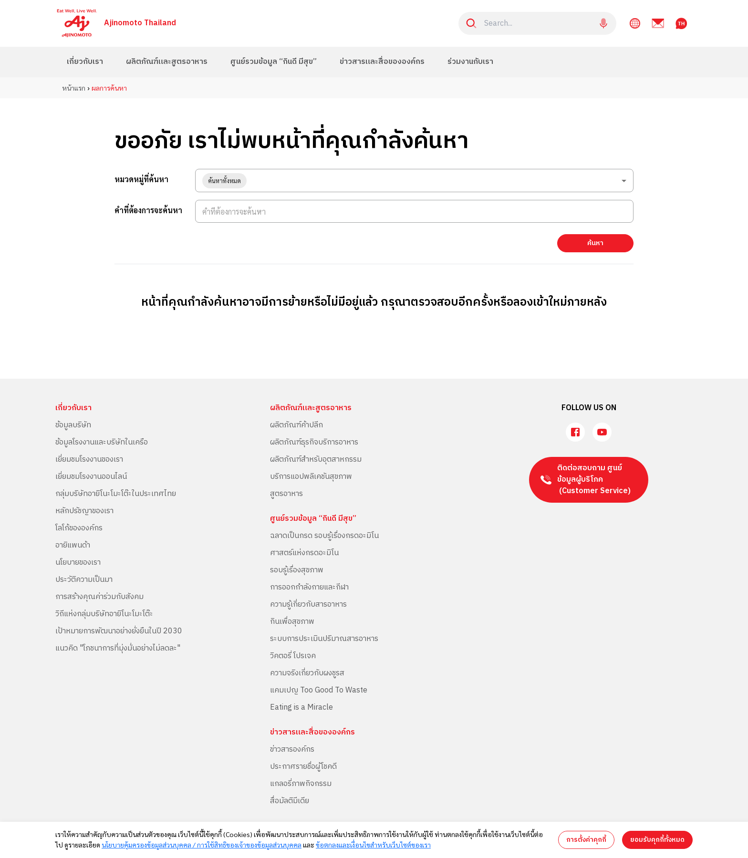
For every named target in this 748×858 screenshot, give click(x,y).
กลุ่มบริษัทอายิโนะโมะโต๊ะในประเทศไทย (115, 493)
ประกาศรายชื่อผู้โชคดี (303, 766)
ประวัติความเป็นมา (84, 579)
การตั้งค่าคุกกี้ (586, 839)
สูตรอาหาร (286, 493)
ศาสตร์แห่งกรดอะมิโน (304, 553)
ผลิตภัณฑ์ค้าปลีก (296, 425)
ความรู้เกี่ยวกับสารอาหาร (308, 604)
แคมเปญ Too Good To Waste (318, 690)
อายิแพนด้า (72, 545)
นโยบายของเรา (78, 562)
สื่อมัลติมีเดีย (289, 801)
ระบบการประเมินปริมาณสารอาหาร (324, 638)
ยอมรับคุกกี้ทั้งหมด (657, 839)
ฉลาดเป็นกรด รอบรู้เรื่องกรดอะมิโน (324, 535)
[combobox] (414, 180)
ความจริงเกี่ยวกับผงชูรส (307, 673)
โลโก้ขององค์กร (79, 528)
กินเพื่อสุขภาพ (292, 621)
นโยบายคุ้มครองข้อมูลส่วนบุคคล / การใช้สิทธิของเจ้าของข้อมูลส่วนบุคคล (201, 844)
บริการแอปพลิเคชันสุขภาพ (311, 476)
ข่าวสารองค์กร (292, 749)
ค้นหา (595, 243)
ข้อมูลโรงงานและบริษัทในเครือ (101, 442)
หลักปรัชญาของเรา (84, 511)
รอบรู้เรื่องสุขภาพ (296, 570)
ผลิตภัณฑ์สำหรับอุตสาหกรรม (316, 459)
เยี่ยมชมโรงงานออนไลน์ (91, 476)
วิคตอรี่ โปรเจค (293, 656)
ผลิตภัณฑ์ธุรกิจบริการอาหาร (314, 442)
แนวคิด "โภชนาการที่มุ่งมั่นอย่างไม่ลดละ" (117, 648)
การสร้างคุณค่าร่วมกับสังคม (99, 596)
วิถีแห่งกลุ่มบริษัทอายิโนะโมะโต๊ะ (104, 614)
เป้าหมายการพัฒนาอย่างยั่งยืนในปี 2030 (118, 631)
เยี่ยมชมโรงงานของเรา (89, 459)
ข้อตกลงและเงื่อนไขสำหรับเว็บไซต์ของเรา (373, 844)
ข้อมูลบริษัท (73, 425)
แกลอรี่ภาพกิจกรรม (301, 783)
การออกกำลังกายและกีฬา (309, 587)
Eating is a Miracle (301, 707)
